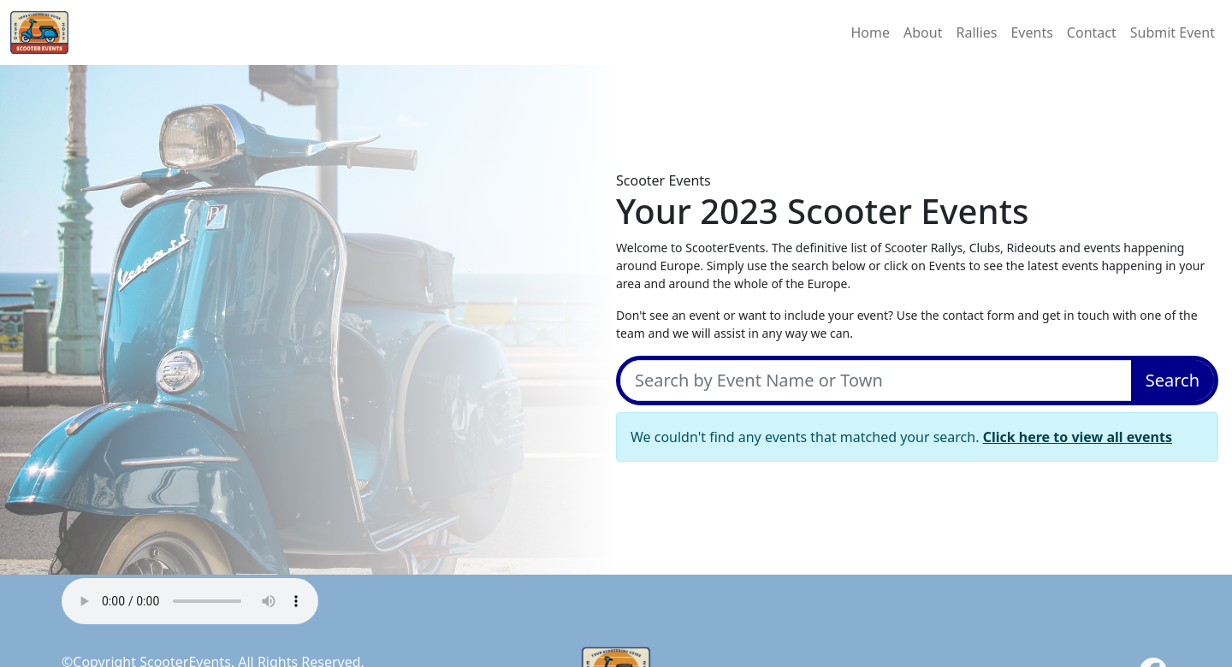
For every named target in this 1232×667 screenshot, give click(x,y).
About (922, 32)
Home (871, 32)
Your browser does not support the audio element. (190, 601)
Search (1172, 380)
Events (1031, 32)
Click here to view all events (1077, 437)
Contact (1091, 32)
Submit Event (1172, 32)
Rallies (976, 32)
